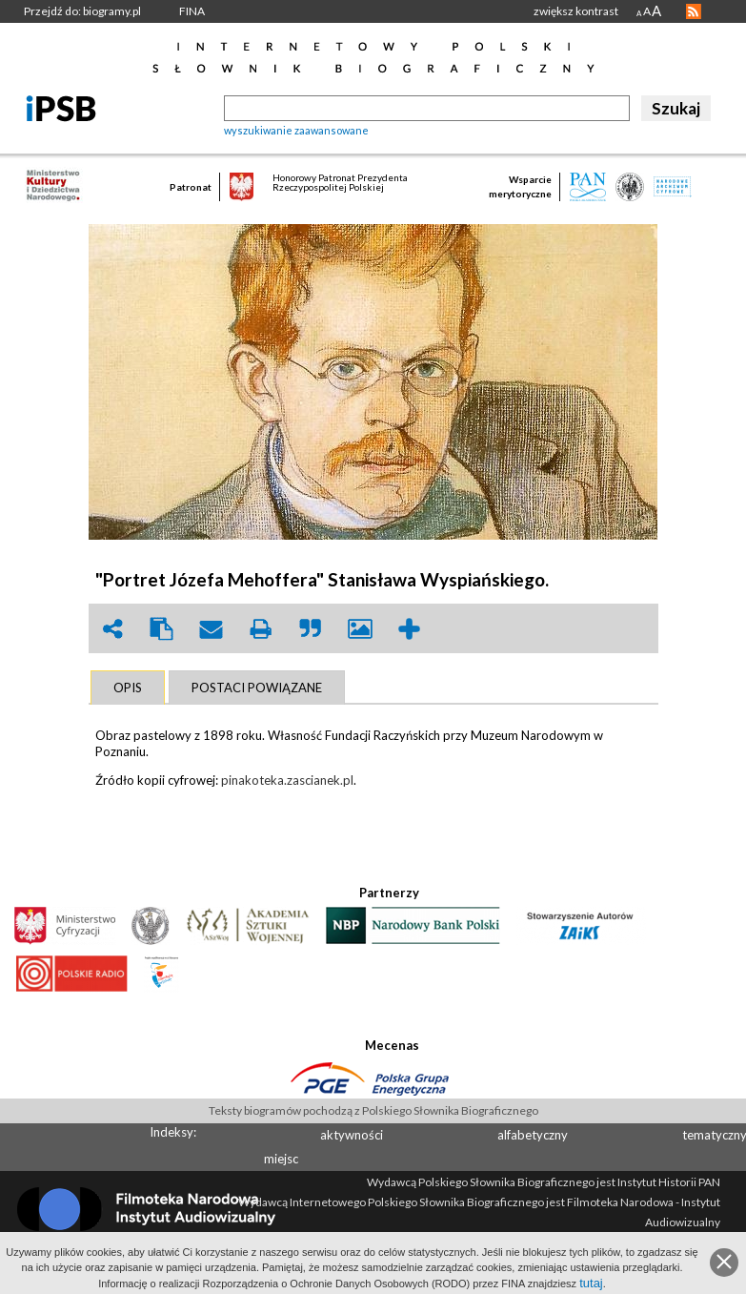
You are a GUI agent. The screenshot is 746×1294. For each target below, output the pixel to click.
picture (360, 629)
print (261, 629)
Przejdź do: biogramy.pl (82, 11)
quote (310, 629)
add (409, 629)
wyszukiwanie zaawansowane (296, 130)
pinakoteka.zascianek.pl (287, 780)
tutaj (591, 1283)
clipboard (162, 629)
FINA (192, 11)
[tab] (128, 687)
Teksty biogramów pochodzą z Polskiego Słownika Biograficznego (373, 1110)
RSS (693, 11)
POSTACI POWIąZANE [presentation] (257, 687)
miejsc (281, 1158)
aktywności (351, 1134)
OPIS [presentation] (127, 687)
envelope (211, 629)
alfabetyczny (532, 1134)
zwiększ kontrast (576, 11)
